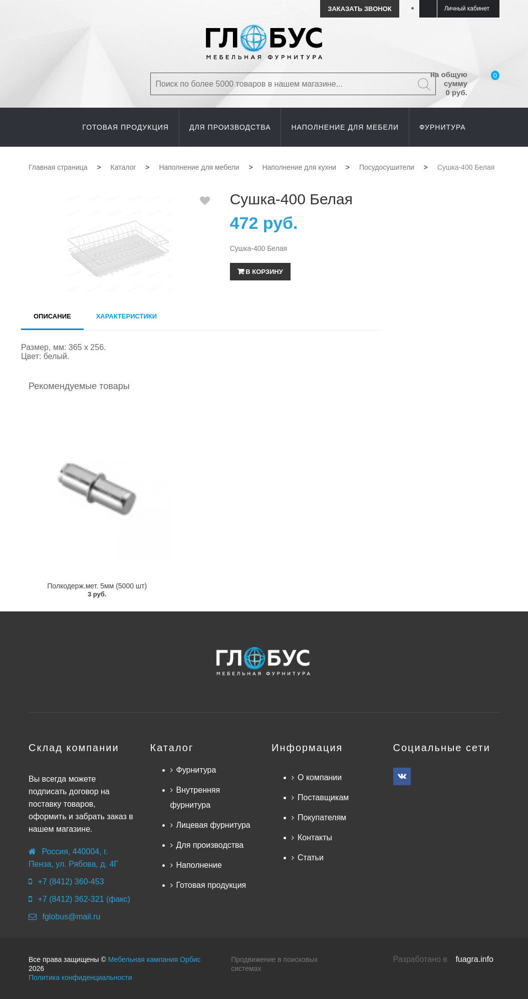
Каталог (172, 747)
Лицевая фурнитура (213, 825)
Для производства (210, 845)
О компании (320, 777)
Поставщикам (323, 797)
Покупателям (322, 817)
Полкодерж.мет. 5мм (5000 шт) (97, 586)
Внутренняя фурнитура (195, 797)
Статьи (311, 857)
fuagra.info (474, 959)
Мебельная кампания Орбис (154, 959)
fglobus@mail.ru (71, 916)
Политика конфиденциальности (80, 977)
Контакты (315, 837)
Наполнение (199, 865)
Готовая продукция (211, 885)
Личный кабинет (466, 8)
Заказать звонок (359, 9)
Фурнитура (196, 770)
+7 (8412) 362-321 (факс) (84, 899)
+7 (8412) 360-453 (71, 881)
